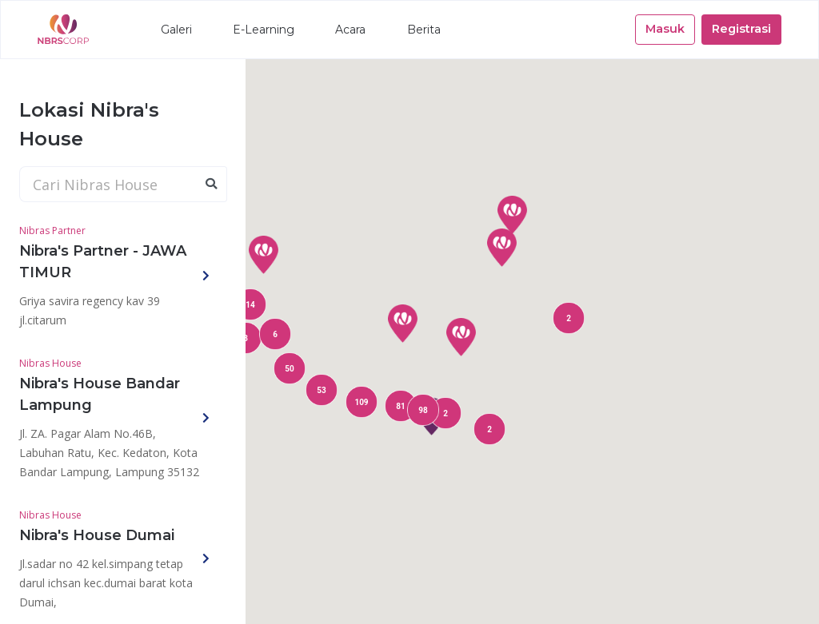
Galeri (176, 29)
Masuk (665, 29)
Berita (424, 29)
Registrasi (741, 29)
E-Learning (263, 29)
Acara (350, 29)
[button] (461, 337)
